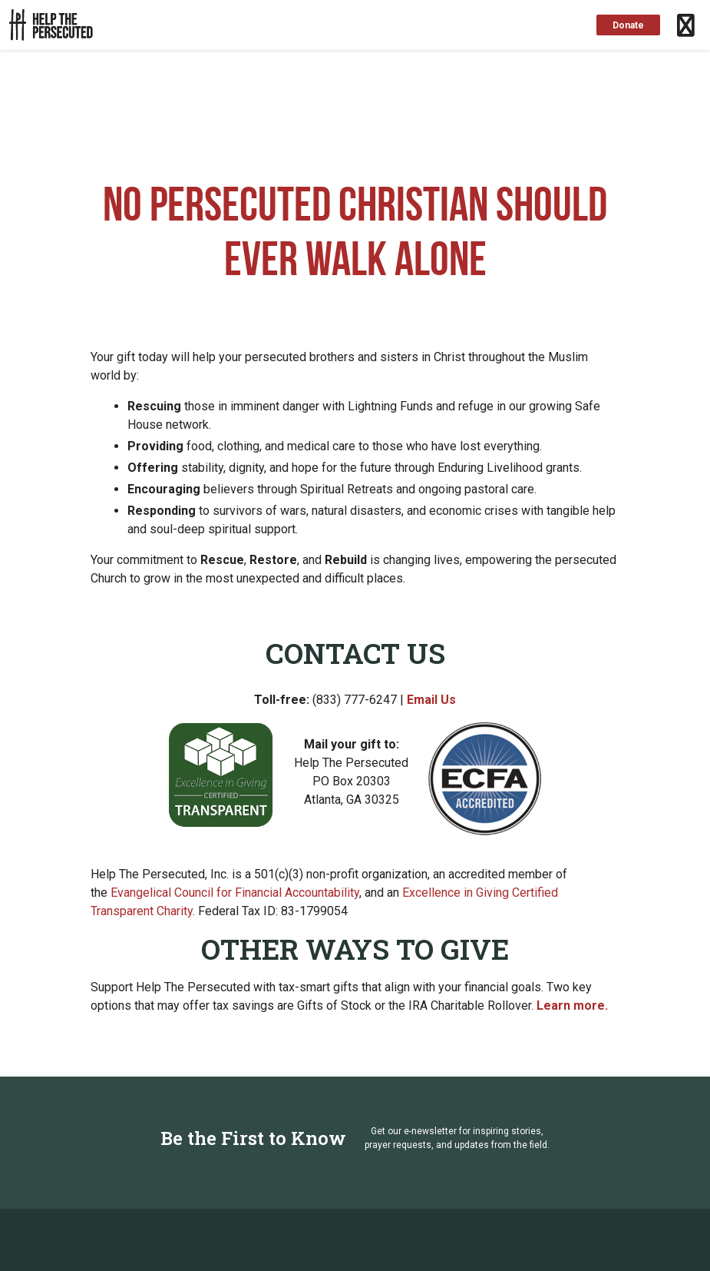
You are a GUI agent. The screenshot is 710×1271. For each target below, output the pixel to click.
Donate (628, 25)
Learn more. (572, 1005)
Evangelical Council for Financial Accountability (235, 892)
